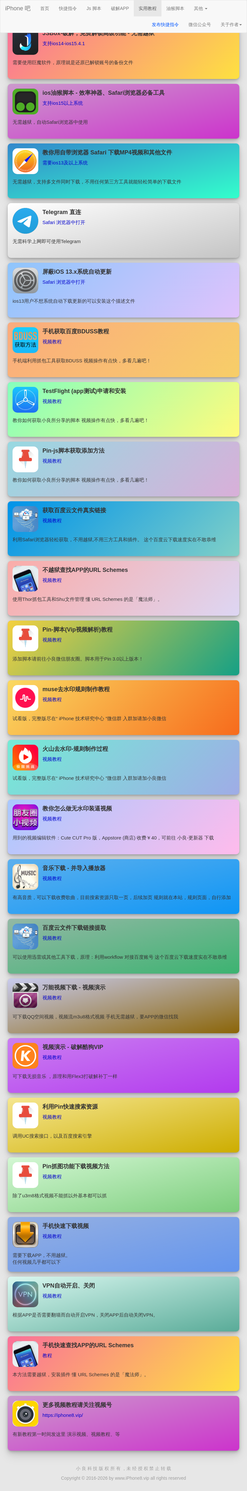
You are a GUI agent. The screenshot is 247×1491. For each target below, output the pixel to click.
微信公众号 (199, 24)
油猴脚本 (175, 8)
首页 (47, 8)
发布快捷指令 (165, 24)
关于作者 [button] (231, 24)
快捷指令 (68, 8)
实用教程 (148, 8)
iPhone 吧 (18, 8)
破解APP (120, 8)
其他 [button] (200, 8)
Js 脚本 (94, 8)
